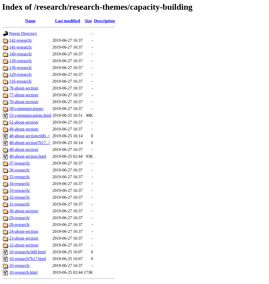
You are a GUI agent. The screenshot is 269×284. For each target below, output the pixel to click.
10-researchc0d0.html (27, 252)
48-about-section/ (24, 149)
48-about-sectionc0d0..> (29, 136)
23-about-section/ (24, 238)
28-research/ (19, 224)
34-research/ (19, 183)
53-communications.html (30, 115)
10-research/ (19, 265)
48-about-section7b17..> (29, 142)
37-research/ (19, 163)
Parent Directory (23, 33)
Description (104, 21)
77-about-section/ (24, 95)
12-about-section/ (24, 245)
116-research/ (20, 81)
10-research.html (23, 272)
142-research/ (20, 40)
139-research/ (20, 61)
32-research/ (19, 197)
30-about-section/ (24, 211)
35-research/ (19, 177)
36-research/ (19, 170)
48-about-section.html (27, 156)
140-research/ (20, 54)
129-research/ (20, 74)
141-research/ (20, 47)
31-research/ (19, 204)
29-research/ (19, 217)
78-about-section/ (24, 88)
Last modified (67, 21)
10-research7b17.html (27, 258)
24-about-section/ (24, 231)
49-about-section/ (24, 129)
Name (30, 21)
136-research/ (20, 67)
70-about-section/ (24, 101)
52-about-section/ (24, 122)
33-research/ (19, 190)
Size (88, 21)
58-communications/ (26, 108)
